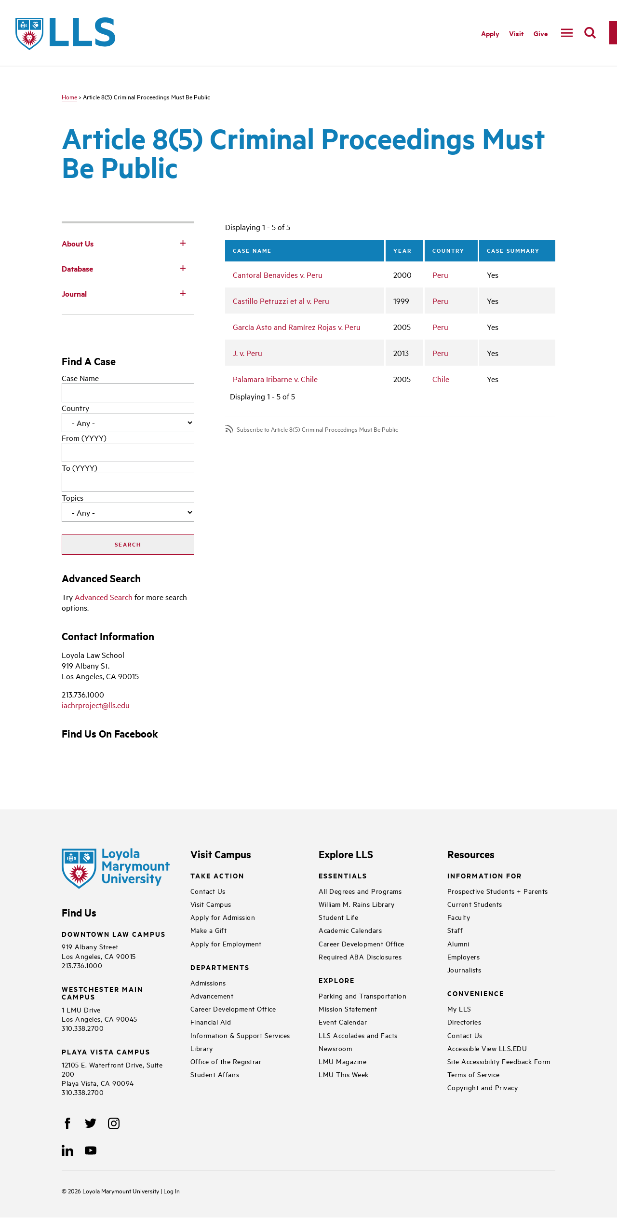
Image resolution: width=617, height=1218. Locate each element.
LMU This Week (344, 1074)
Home (69, 96)
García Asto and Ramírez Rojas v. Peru (297, 326)
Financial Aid (210, 1021)
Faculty (458, 916)
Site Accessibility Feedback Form (498, 1061)
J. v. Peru (247, 352)
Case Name (80, 377)
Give (541, 33)
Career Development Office (233, 1008)
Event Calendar (343, 1021)
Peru (440, 274)
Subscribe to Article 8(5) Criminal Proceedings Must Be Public (317, 429)
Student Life (338, 916)
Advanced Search (104, 596)
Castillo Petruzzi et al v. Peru (281, 300)
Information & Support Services (240, 1035)
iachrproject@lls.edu (96, 704)
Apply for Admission (222, 916)
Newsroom (335, 1048)
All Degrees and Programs (360, 890)
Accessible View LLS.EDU (487, 1048)
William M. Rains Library (356, 903)
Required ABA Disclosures (360, 956)
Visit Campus (210, 903)
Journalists (464, 969)
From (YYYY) (84, 437)
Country (75, 407)
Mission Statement (348, 1008)
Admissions (208, 982)
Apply (490, 33)
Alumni (458, 943)
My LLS (459, 1008)
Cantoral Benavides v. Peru (277, 274)
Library (201, 1048)
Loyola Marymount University (114, 1190)
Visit (516, 33)
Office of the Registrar (226, 1061)
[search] (590, 32)
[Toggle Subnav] (182, 242)
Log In (171, 1190)
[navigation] (566, 32)
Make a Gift (208, 929)
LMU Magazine (342, 1061)
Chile (440, 378)
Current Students (474, 903)
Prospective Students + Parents (497, 890)
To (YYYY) (79, 467)
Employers (463, 956)
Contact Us (208, 890)
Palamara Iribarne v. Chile (275, 378)
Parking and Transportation (362, 995)
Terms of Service (473, 1074)
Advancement (212, 995)
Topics (72, 497)
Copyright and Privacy (482, 1087)
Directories (464, 1021)
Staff (455, 929)
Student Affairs (215, 1074)
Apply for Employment (226, 943)
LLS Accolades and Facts (358, 1035)
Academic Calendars (350, 929)
